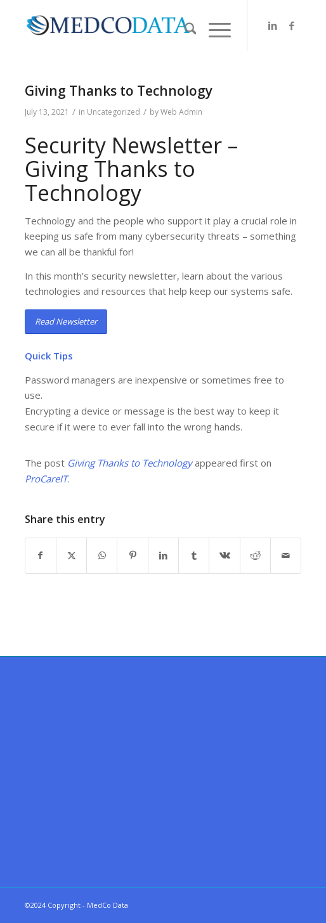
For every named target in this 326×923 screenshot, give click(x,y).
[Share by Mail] (286, 555)
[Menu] (213, 30)
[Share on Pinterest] (132, 555)
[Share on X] (71, 555)
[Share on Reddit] (255, 555)
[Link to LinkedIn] (272, 26)
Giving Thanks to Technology (129, 462)
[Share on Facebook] (40, 555)
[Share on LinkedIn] (163, 555)
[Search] (184, 30)
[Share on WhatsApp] (102, 555)
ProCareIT (46, 478)
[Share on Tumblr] (194, 555)
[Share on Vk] (224, 555)
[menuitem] (184, 30)
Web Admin (181, 111)
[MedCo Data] (136, 25)
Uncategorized (113, 111)
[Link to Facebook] (291, 26)
